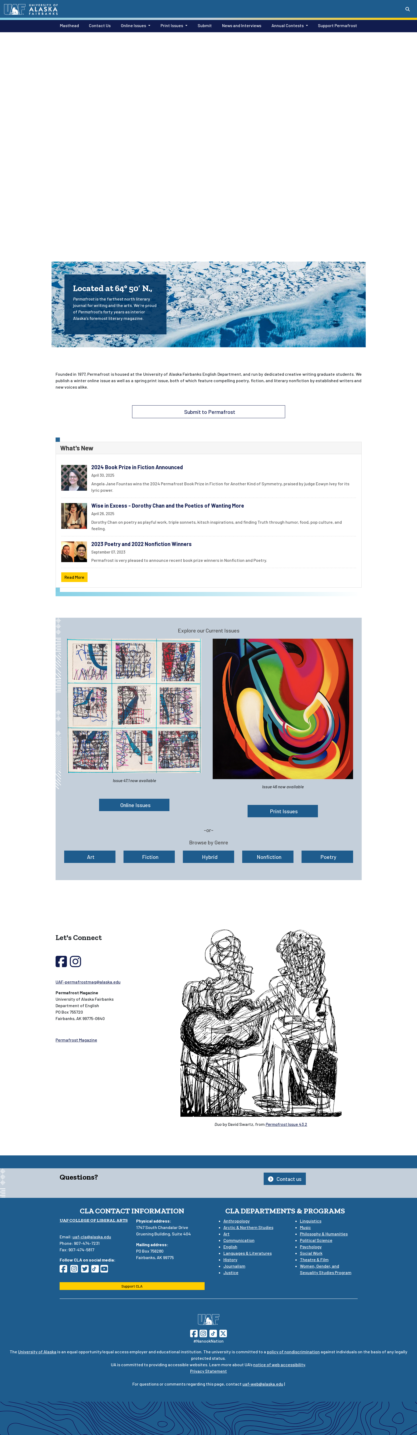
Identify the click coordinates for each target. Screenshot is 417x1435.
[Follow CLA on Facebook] (65, 1270)
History (230, 1259)
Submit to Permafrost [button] (208, 412)
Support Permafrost (336, 25)
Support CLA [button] (132, 1286)
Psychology (311, 1246)
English (230, 1246)
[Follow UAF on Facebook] (194, 1332)
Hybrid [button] (208, 857)
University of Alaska (37, 1351)
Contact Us (99, 25)
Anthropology (236, 1220)
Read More (74, 577)
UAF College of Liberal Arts (94, 1220)
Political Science (316, 1240)
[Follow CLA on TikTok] (96, 1270)
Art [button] (90, 857)
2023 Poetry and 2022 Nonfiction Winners (141, 544)
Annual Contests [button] (287, 25)
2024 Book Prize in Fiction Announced (137, 467)
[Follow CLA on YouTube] (105, 1270)
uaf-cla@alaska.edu (91, 1236)
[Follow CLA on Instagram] (75, 1270)
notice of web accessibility (279, 1364)
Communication (239, 1240)
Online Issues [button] (133, 25)
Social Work (311, 1253)
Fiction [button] (149, 857)
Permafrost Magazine (76, 1039)
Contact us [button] (285, 1179)
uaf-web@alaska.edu (262, 1383)
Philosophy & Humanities (324, 1233)
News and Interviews (240, 25)
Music (305, 1227)
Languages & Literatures (247, 1253)
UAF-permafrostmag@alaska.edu (88, 981)
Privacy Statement (208, 1370)
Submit (203, 25)
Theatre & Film (314, 1259)
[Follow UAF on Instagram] (202, 1332)
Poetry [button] (327, 857)
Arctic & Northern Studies (248, 1227)
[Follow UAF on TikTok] (213, 1332)
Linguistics (310, 1220)
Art (226, 1233)
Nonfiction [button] (268, 857)
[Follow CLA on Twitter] (86, 1270)
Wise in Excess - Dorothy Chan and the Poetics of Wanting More (167, 505)
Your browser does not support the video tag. (208, 136)
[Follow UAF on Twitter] (223, 1332)
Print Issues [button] (172, 25)
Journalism (234, 1265)
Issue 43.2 (286, 1124)
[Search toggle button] (407, 9)
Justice (230, 1272)
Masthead (68, 25)
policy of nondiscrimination (293, 1351)
